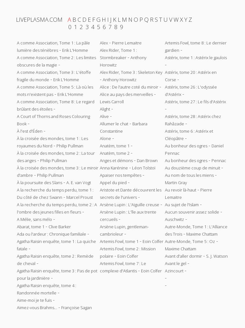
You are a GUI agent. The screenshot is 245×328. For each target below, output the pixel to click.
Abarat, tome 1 (30, 227)
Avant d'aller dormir (183, 256)
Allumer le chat (114, 124)
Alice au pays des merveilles (126, 94)
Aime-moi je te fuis (34, 300)
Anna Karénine (114, 168)
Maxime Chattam (202, 234)
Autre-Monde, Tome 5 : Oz (190, 241)
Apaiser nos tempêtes (120, 175)
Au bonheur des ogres (186, 146)
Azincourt (174, 271)
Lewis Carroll (112, 102)
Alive (104, 116)
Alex (104, 43)
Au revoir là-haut (180, 190)
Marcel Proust (79, 197)
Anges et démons (116, 160)
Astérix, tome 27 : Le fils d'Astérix (195, 102)
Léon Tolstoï (143, 168)
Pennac (219, 160)
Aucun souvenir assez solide (192, 212)
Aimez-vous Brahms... (37, 307)
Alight (105, 109)
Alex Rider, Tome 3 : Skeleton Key (131, 72)
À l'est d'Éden (29, 131)
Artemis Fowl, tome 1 (119, 241)
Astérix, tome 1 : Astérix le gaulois (196, 57)
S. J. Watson (217, 256)
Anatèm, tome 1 (115, 146)
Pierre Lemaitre (127, 43)
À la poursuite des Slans (39, 182)
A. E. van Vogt (78, 182)
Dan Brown (147, 160)
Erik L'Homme (75, 50)
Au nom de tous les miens (189, 175)
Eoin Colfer (153, 241)
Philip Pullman (69, 146)
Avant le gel (175, 263)
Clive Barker (59, 227)
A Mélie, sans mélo (34, 219)
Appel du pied (113, 182)
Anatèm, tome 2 (115, 153)
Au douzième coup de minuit (192, 168)
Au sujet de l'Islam (182, 204)
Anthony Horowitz (120, 79)
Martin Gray (176, 182)
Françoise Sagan (76, 307)
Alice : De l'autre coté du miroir (129, 87)
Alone (105, 138)
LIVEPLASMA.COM (39, 19)
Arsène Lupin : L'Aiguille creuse (129, 204)
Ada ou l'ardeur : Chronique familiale (51, 234)
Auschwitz (174, 219)
